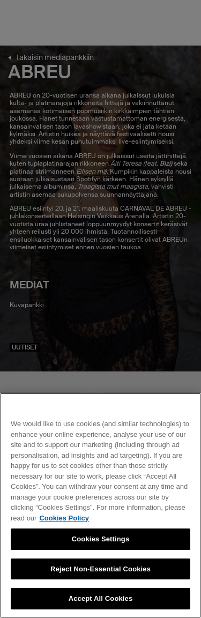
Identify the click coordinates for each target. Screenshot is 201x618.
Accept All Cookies (101, 598)
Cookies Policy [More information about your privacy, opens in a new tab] (63, 518)
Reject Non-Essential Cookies (100, 569)
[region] (100, 505)
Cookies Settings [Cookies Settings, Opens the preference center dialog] (101, 539)
